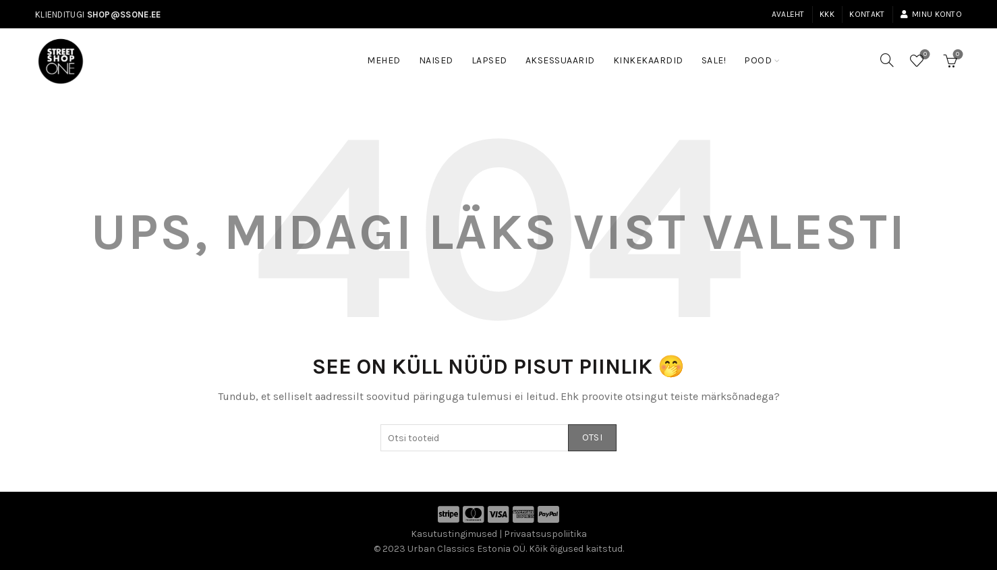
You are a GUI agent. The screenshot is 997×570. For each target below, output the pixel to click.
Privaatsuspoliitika (545, 534)
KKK (827, 14)
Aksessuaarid (560, 60)
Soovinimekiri (924, 55)
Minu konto (931, 14)
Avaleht (788, 14)
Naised (436, 60)
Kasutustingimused (454, 534)
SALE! (718, 54)
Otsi (592, 437)
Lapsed (489, 60)
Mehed (384, 60)
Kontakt (866, 14)
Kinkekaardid (648, 60)
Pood (758, 60)
